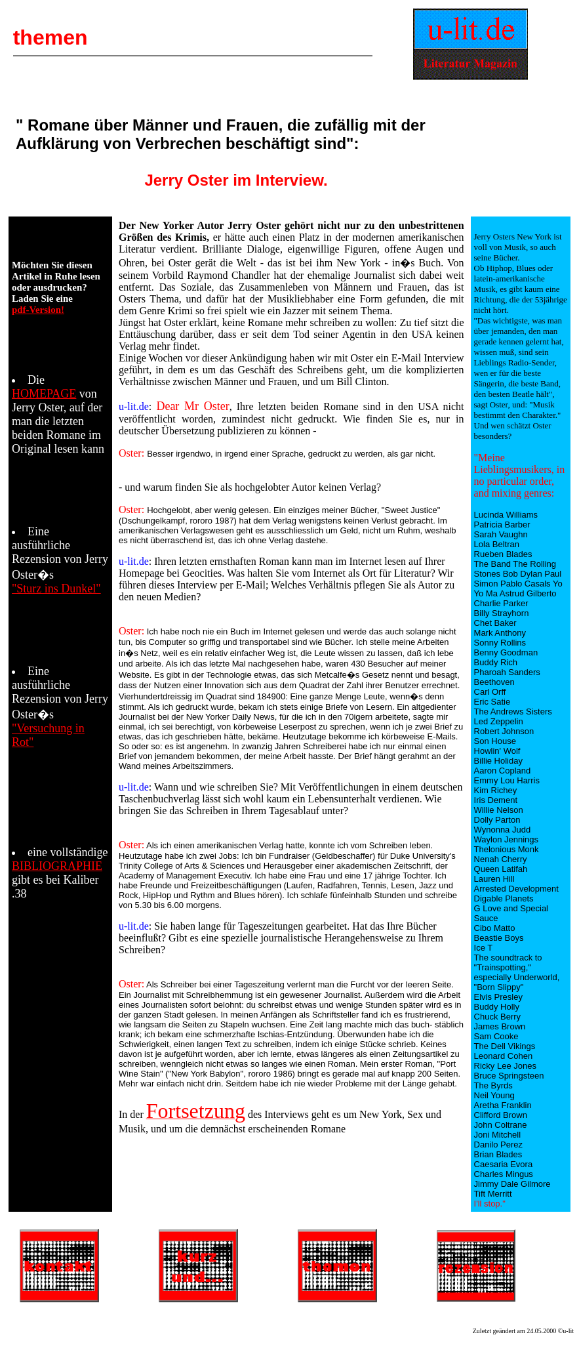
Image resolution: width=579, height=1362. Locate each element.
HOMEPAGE (44, 393)
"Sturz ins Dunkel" (56, 588)
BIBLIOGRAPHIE (57, 866)
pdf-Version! (38, 309)
